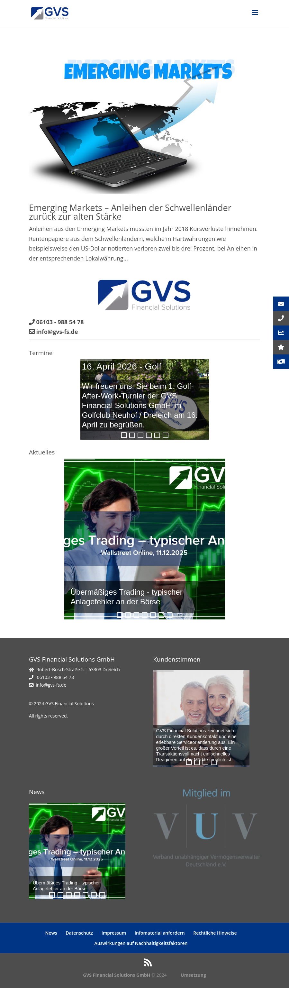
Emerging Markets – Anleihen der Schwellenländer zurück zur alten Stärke (130, 212)
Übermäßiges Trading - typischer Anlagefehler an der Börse (127, 597)
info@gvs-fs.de (51, 685)
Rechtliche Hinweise (215, 933)
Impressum (114, 933)
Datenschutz (79, 933)
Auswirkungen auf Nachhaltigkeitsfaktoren (141, 943)
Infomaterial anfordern (160, 933)
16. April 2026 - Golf (121, 366)
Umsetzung (193, 975)
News (51, 933)
